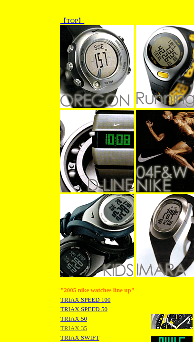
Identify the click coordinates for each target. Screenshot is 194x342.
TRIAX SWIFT (79, 337)
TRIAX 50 (73, 318)
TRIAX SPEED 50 (83, 309)
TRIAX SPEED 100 (85, 299)
